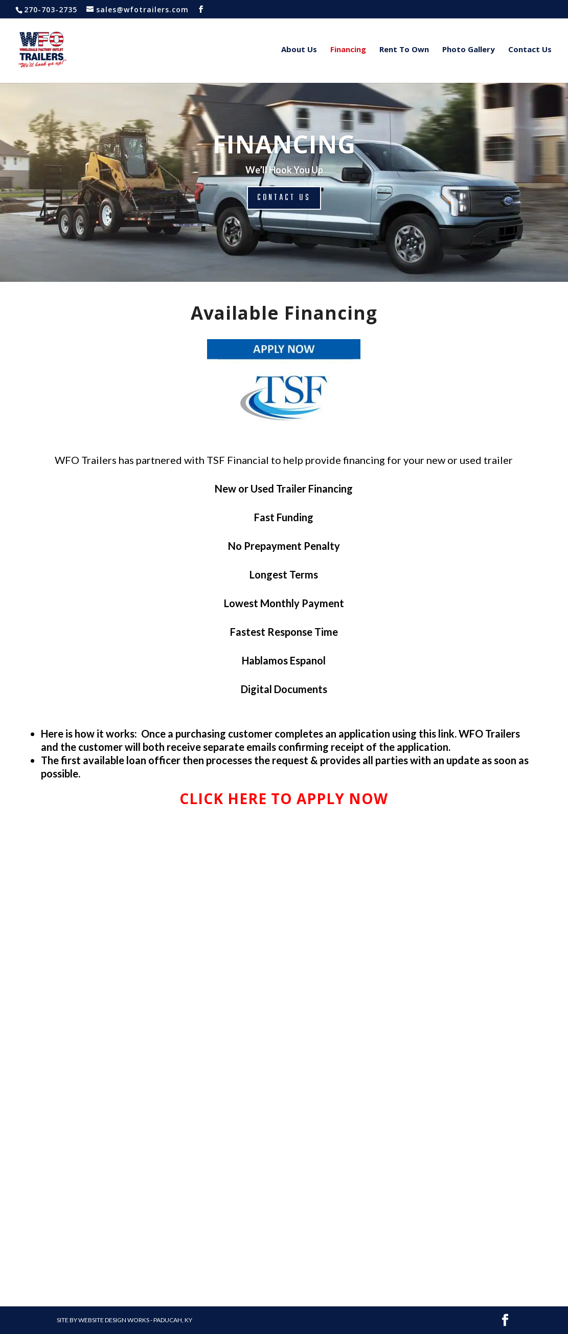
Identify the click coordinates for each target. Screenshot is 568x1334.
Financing (348, 50)
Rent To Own (404, 50)
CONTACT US (284, 198)
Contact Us (530, 50)
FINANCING (284, 144)
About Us (299, 50)
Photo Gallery (468, 50)
